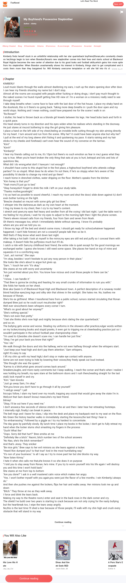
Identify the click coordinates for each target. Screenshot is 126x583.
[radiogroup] (30, 31)
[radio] (25, 31)
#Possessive (76, 46)
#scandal (88, 46)
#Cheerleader (30, 46)
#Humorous (51, 46)
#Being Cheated (9, 46)
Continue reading (29, 578)
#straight (97, 46)
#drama (40, 46)
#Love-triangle (64, 46)
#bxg (20, 46)
